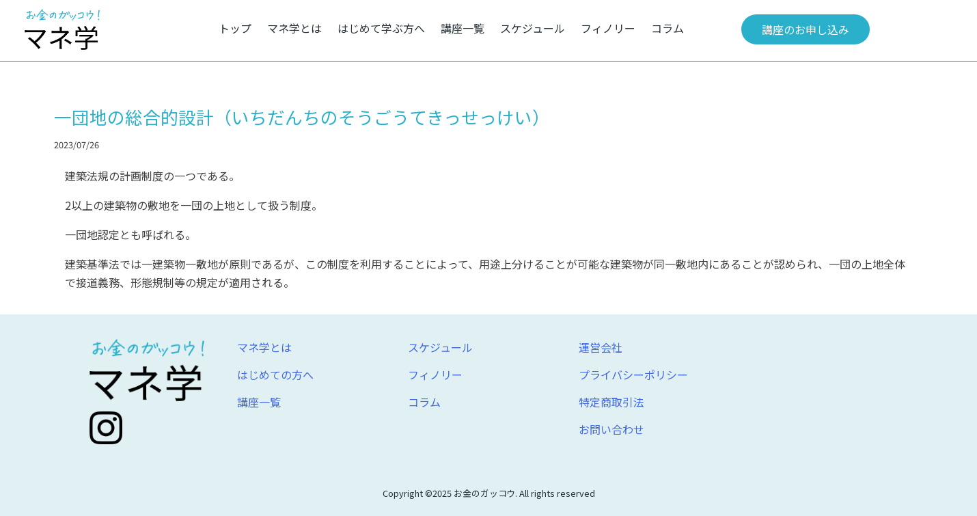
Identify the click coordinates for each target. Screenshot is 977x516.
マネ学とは (294, 28)
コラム (667, 28)
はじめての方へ (275, 374)
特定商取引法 (611, 402)
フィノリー (608, 28)
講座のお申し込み (805, 29)
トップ (235, 28)
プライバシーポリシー (633, 374)
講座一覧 (462, 28)
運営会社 (600, 347)
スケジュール (532, 28)
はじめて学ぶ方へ (381, 28)
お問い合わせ (611, 429)
